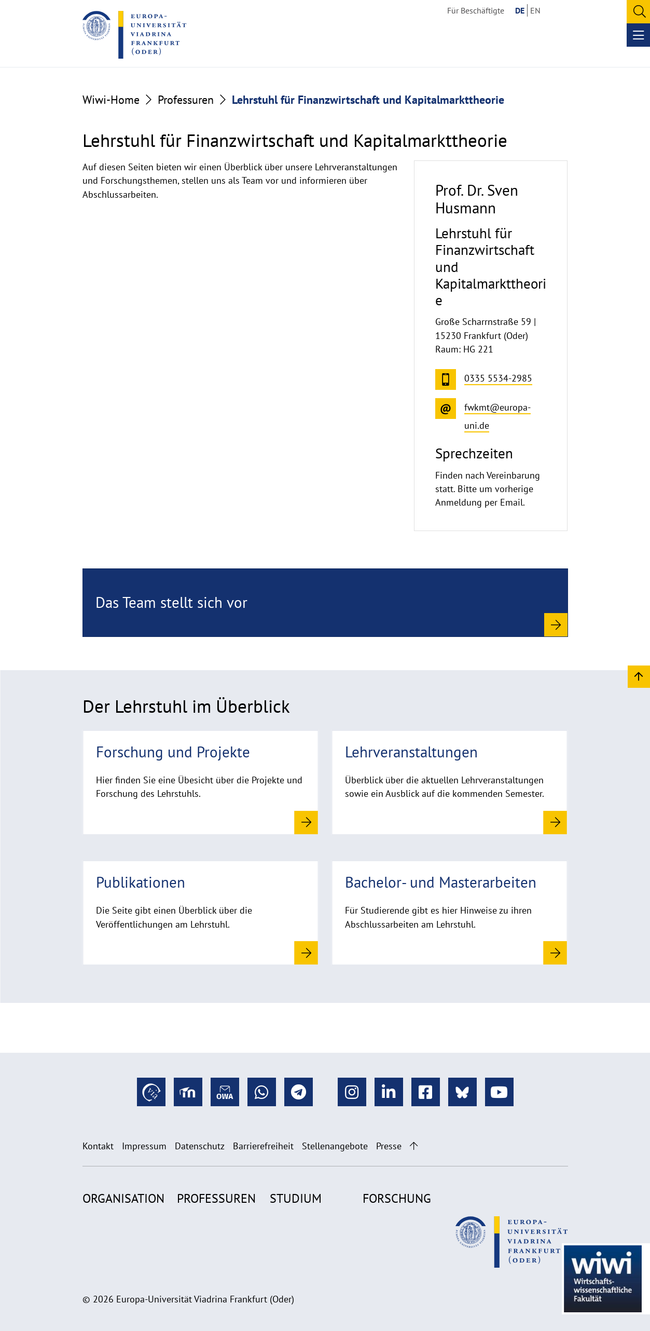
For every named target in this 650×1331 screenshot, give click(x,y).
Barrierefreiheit (263, 1146)
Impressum (144, 1146)
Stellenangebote (335, 1146)
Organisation (123, 1198)
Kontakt (98, 1146)
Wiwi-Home (111, 99)
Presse (389, 1146)
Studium (296, 1198)
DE (519, 10)
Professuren (186, 99)
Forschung (397, 1198)
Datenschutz (200, 1146)
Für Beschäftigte (475, 10)
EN (535, 10)
